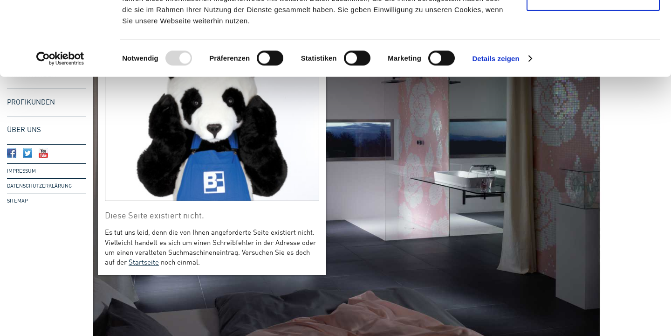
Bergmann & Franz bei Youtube (43, 153)
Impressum (21, 171)
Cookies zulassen (593, 24)
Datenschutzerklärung (39, 186)
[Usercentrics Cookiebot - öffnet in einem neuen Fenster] (60, 128)
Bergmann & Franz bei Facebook (11, 153)
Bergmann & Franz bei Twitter (27, 153)
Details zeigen (495, 128)
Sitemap (17, 201)
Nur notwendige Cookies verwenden (593, 60)
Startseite (144, 262)
